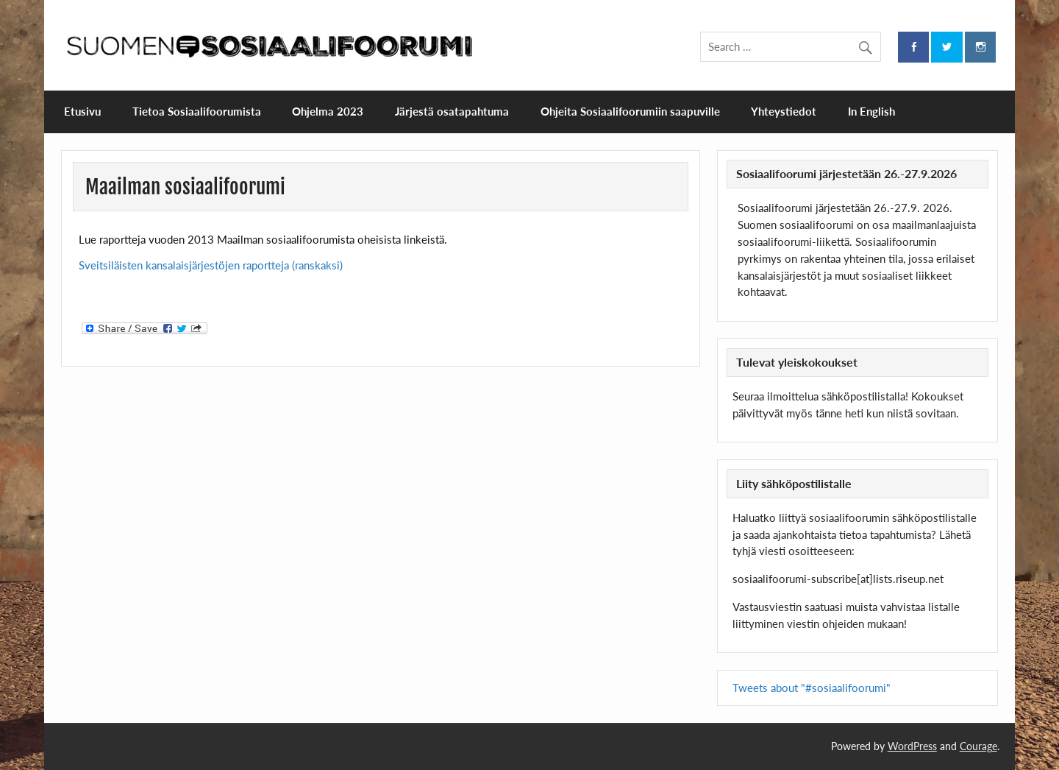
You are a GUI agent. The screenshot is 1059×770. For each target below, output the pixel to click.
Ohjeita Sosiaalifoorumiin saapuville (630, 111)
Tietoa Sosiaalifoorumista (196, 111)
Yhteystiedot (783, 111)
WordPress (912, 746)
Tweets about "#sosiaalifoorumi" (811, 687)
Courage (978, 746)
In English (871, 111)
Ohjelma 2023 (327, 111)
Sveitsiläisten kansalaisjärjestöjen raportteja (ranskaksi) (211, 265)
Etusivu (82, 111)
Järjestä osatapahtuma (452, 111)
